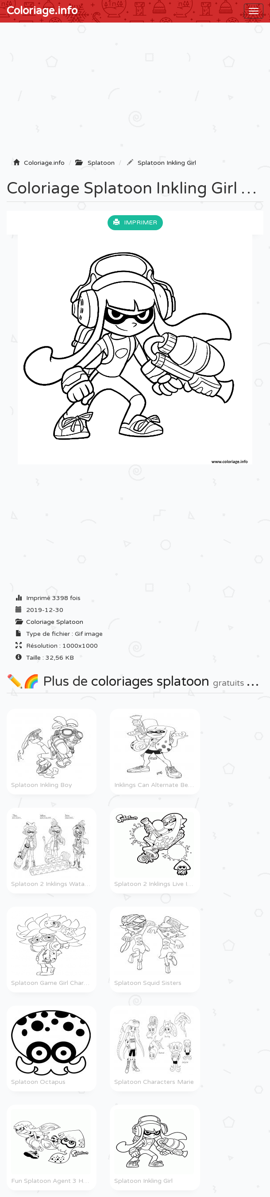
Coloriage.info (42, 10)
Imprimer (135, 222)
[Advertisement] (135, 93)
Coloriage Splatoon (54, 622)
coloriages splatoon (150, 681)
